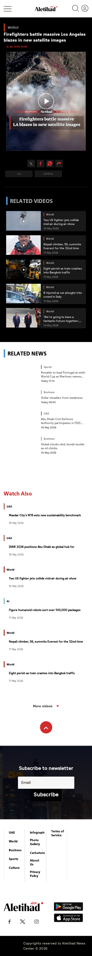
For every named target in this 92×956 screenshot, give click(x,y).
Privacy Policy (35, 874)
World (13, 841)
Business (15, 850)
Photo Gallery (35, 842)
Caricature (37, 853)
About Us (34, 862)
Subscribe (46, 795)
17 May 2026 (16, 617)
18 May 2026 (16, 522)
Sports (13, 859)
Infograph (37, 833)
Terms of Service (57, 833)
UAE (12, 833)
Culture (14, 868)
